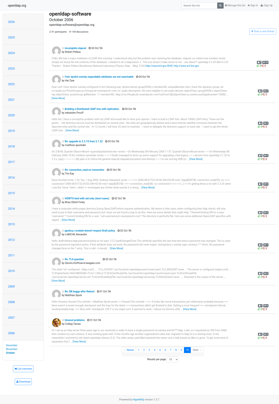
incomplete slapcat (74, 48)
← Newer (129, 350)
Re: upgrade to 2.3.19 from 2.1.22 (82, 141)
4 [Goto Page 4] (154, 350)
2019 (11, 131)
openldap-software (70, 14)
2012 (11, 240)
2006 (11, 333)
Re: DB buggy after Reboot (78, 291)
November (12, 349)
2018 (11, 146)
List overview (23, 368)
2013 (11, 224)
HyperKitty (138, 399)
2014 (11, 208)
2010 (11, 271)
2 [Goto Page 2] (144, 350)
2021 (11, 99)
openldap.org (17, 5)
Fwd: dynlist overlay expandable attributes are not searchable (97, 76)
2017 (11, 162)
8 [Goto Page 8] (176, 350)
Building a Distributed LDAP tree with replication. (90, 109)
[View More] (58, 98)
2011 (11, 255)
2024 (11, 53)
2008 (11, 302)
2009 (11, 286)
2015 (11, 193)
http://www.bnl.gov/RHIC (159, 65)
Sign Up (267, 5)
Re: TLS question (73, 259)
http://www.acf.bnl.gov (186, 65)
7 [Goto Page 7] (170, 350)
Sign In (253, 5)
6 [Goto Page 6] (165, 350)
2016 (11, 177)
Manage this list (235, 5)
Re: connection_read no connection (83, 169)
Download (23, 381)
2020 (11, 115)
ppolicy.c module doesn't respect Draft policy (88, 230)
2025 (11, 37)
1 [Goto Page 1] (138, 350)
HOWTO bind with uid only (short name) (85, 198)
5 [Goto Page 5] (160, 350)
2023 (11, 68)
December (12, 345)
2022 (11, 84)
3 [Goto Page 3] (149, 350)
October (10, 352)
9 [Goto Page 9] (181, 350)
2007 (11, 317)
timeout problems (73, 320)
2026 (11, 22)
